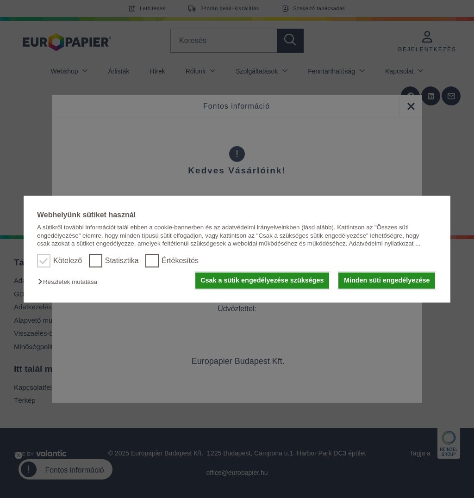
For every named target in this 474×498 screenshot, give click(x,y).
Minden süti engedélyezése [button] (387, 280)
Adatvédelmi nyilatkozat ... (384, 243)
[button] (70, 282)
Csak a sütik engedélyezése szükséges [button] (262, 280)
